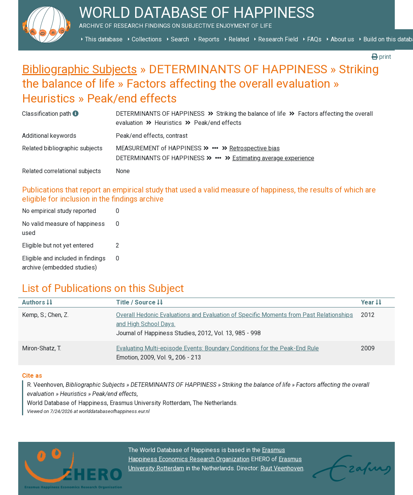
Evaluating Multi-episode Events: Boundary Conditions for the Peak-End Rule (217, 348)
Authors (37, 302)
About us (342, 39)
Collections (147, 39)
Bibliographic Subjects (79, 69)
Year (371, 302)
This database (104, 39)
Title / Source (139, 302)
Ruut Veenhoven (281, 468)
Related (239, 39)
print (381, 56)
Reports (208, 39)
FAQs (314, 39)
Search (180, 39)
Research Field (278, 39)
